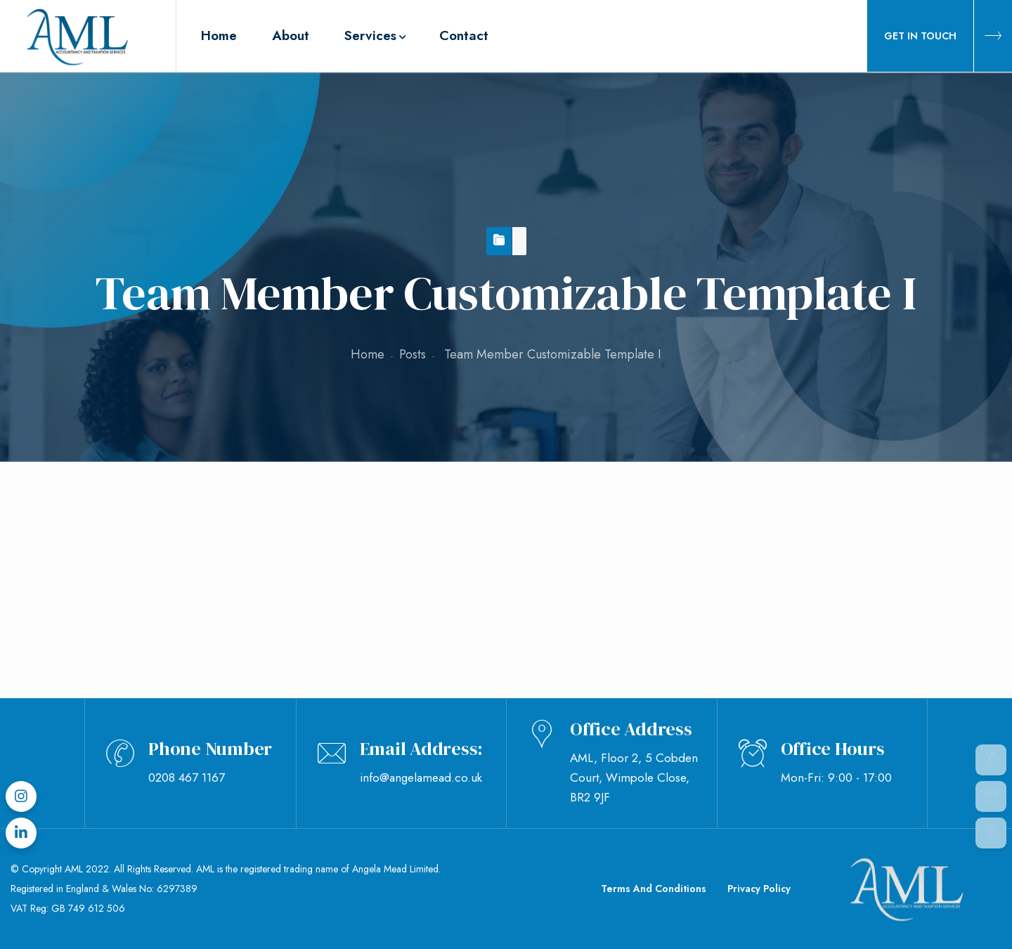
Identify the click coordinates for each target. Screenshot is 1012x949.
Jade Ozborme (165, 617)
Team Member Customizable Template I (208, 527)
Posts (412, 354)
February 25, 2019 (175, 589)
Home (367, 354)
